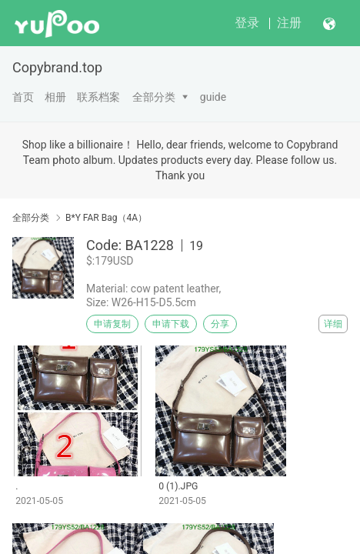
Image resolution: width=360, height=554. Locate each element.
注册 (289, 22)
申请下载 (170, 324)
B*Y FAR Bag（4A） (106, 217)
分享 (220, 324)
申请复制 (112, 324)
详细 (333, 324)
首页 (23, 97)
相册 (55, 97)
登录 (247, 22)
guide (213, 97)
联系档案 (98, 97)
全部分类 (153, 97)
